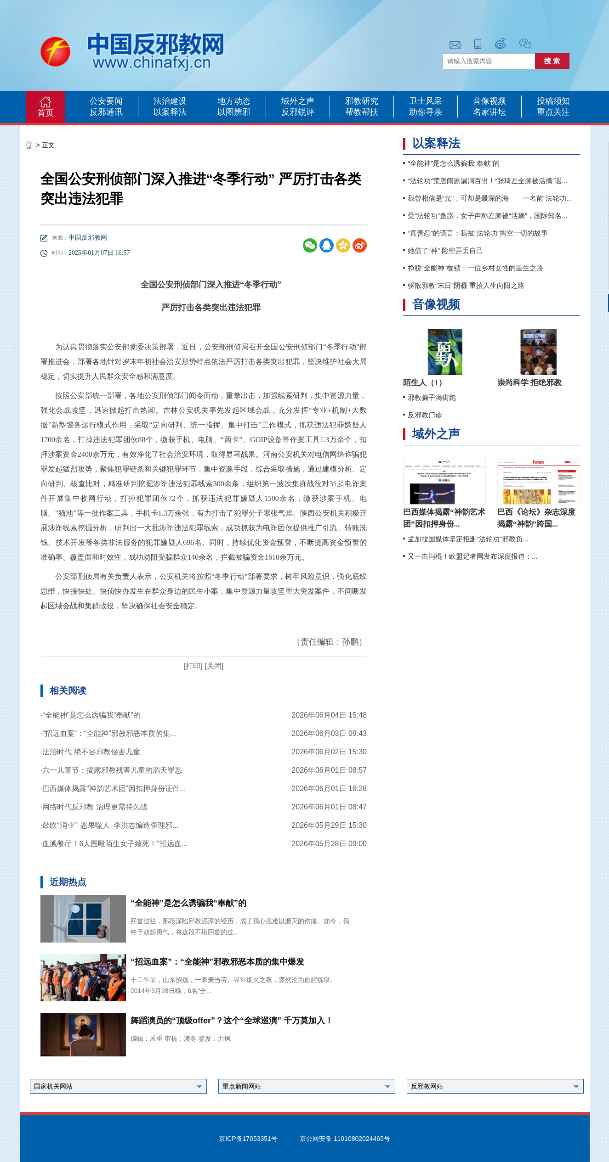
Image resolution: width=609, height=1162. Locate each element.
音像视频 (489, 101)
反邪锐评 (297, 112)
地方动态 (233, 101)
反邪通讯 (106, 112)
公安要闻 (106, 101)
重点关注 (553, 112)
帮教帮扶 (361, 112)
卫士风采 (425, 101)
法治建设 (170, 101)
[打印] (193, 666)
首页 (45, 113)
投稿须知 (553, 101)
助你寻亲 (425, 112)
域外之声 (297, 101)
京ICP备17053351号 (248, 1138)
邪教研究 (361, 101)
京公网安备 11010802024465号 (345, 1138)
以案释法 (170, 112)
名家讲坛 (489, 112)
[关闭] (213, 666)
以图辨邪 (233, 112)
